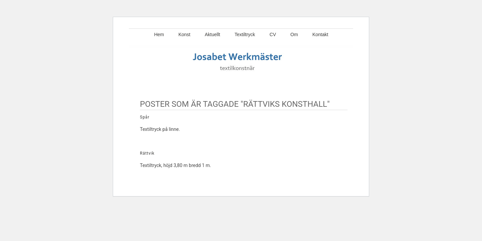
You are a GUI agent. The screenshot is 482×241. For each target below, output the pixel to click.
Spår (144, 117)
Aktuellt (212, 34)
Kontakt (320, 34)
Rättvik (147, 153)
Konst (184, 34)
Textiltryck (245, 34)
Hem (159, 34)
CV (272, 34)
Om (294, 34)
